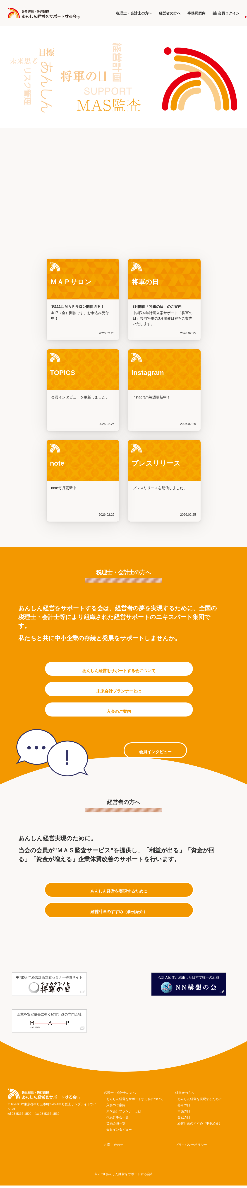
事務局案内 (196, 13)
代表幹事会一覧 (117, 1120)
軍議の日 (183, 1113)
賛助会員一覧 (115, 1126)
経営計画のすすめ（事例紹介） (199, 1126)
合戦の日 (183, 1120)
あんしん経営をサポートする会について (134, 1101)
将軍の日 (183, 1107)
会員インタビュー (119, 1132)
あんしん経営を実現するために (199, 1101)
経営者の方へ (170, 13)
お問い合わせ (113, 1147)
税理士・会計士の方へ (134, 13)
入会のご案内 (115, 1107)
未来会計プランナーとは (123, 1113)
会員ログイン (229, 13)
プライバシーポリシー (191, 1147)
